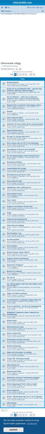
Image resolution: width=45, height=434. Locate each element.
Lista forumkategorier (7, 13)
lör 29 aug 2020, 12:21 (31, 347)
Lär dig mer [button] (32, 424)
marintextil (22, 92)
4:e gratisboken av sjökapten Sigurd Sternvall (24, 300)
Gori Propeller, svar (14, 233)
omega (21, 295)
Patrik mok (22, 182)
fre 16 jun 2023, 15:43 (30, 201)
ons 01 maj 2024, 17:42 (35, 138)
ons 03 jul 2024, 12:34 (35, 125)
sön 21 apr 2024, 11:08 (31, 151)
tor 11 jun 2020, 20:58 (30, 385)
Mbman (21, 379)
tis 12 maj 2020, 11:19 (30, 404)
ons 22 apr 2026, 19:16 (32, 84)
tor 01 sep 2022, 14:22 (31, 247)
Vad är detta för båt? (14, 181)
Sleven (21, 151)
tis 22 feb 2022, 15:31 (30, 295)
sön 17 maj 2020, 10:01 (36, 398)
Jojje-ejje (21, 373)
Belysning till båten (14, 371)
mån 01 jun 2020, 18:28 (31, 392)
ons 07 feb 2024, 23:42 (33, 176)
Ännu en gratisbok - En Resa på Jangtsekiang (24, 306)
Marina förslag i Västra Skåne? (18, 252)
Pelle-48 (21, 366)
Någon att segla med (18, 133)
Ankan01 (21, 132)
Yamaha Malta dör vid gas (16, 168)
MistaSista (22, 176)
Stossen (21, 347)
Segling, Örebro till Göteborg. (18, 258)
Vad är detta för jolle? (15, 118)
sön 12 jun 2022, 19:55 (30, 266)
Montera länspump (14, 346)
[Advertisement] (22, 38)
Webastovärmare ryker (15, 327)
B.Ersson (21, 119)
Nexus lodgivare (13, 390)
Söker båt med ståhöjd (15, 225)
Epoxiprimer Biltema (14, 162)
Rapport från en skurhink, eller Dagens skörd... (24, 105)
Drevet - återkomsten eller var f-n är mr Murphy (24, 397)
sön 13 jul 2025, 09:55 (31, 113)
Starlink (10, 111)
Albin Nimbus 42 (13, 365)
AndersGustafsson (24, 287)
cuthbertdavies (23, 170)
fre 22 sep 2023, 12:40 (35, 189)
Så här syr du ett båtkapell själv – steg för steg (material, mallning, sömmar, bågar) (24, 89)
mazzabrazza (23, 335)
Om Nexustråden (13, 239)
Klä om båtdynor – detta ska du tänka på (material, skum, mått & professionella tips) (23, 98)
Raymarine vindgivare (15, 265)
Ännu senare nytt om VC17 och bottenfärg (22, 143)
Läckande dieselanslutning (17, 219)
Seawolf (21, 235)
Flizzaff (21, 260)
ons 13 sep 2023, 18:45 (31, 195)
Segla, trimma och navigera (20, 85)
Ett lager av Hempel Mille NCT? (18, 137)
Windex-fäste (12, 320)
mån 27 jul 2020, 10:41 (31, 366)
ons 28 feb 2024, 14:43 (33, 163)
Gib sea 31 (11, 277)
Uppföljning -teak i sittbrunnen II (19, 187)
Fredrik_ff (21, 220)
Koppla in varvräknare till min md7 (20, 206)
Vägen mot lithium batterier (17, 293)
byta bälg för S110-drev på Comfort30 (21, 149)
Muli (20, 279)
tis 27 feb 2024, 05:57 (35, 170)
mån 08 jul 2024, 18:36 (32, 119)
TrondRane (22, 273)
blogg (9, 213)
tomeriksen (22, 341)
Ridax (20, 322)
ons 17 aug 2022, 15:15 (32, 254)
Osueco (21, 208)
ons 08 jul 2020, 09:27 (31, 373)
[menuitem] (7, 7)
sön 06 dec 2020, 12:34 (33, 341)
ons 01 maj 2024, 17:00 (36, 144)
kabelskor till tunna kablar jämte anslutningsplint (25, 124)
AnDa (20, 266)
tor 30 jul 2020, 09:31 (30, 354)
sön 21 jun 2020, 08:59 (31, 379)
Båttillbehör (15, 114)
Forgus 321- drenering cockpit (18, 359)
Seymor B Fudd (23, 125)
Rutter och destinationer (19, 380)
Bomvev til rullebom (14, 271)
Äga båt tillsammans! (15, 130)
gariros (21, 404)
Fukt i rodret (11, 200)
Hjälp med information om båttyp (19, 352)
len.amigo (22, 84)
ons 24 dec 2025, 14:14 (33, 92)
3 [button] (20, 74)
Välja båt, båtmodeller (18, 120)
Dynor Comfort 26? (14, 333)
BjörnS (21, 392)
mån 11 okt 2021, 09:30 (33, 316)
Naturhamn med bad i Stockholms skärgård (23, 378)
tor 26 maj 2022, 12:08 (29, 279)
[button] (12, 74)
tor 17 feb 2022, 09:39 (31, 307)
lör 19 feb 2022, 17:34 (31, 301)
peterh (20, 195)
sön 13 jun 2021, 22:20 (30, 322)
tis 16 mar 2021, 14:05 (34, 335)
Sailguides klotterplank (18, 108)
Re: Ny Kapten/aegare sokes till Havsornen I (23, 156)
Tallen (20, 385)
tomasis (21, 254)
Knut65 (21, 360)
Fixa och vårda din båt (18, 127)
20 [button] (31, 74)
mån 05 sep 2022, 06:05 (32, 235)
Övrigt (13, 93)
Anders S (21, 106)
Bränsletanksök (13, 82)
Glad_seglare (23, 138)
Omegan (21, 214)
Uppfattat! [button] (13, 430)
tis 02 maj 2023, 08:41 (32, 220)
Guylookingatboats (24, 227)
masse (21, 201)
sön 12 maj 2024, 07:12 (32, 132)
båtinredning (11, 403)
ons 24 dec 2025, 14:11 (33, 100)
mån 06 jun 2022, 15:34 (34, 273)
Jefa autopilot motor (14, 194)
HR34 (20, 328)
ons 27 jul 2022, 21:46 (30, 260)
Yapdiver (21, 113)
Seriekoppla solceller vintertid (18, 340)
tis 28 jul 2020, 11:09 (30, 360)
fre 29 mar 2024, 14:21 (32, 157)
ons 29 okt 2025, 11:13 (32, 106)
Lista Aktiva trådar (19, 13)
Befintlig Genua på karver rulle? (19, 175)
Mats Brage (22, 163)
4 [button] (23, 74)
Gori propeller (12, 246)
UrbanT (21, 247)
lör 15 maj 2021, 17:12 (30, 328)
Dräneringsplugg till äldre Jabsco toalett (22, 384)
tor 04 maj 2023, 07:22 (31, 214)
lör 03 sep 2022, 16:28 (32, 241)
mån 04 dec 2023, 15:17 (33, 182)
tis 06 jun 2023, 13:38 (31, 208)
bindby (21, 354)
